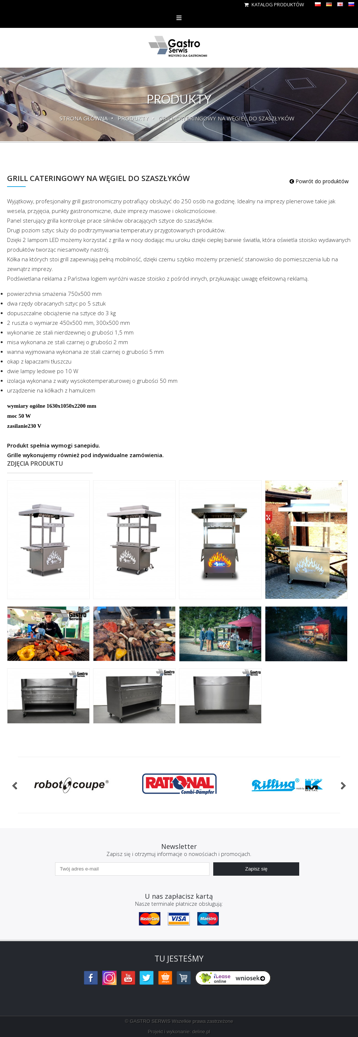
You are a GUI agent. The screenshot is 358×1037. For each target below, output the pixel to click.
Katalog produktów (274, 4)
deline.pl (201, 1031)
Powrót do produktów (319, 181)
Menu (179, 17)
